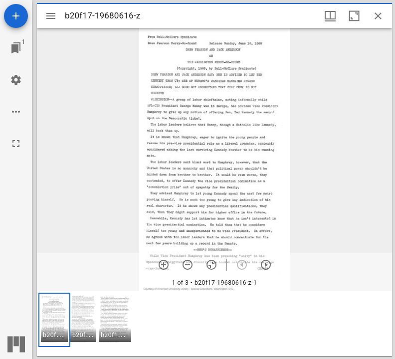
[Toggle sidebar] (51, 16)
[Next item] (266, 265)
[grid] (214, 323)
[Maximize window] (354, 16)
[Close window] (378, 16)
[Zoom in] (164, 265)
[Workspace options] (16, 112)
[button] (54, 320)
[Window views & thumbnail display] (330, 16)
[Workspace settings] (16, 80)
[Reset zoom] (211, 265)
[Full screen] (16, 144)
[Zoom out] (187, 265)
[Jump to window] (16, 48)
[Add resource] (16, 16)
